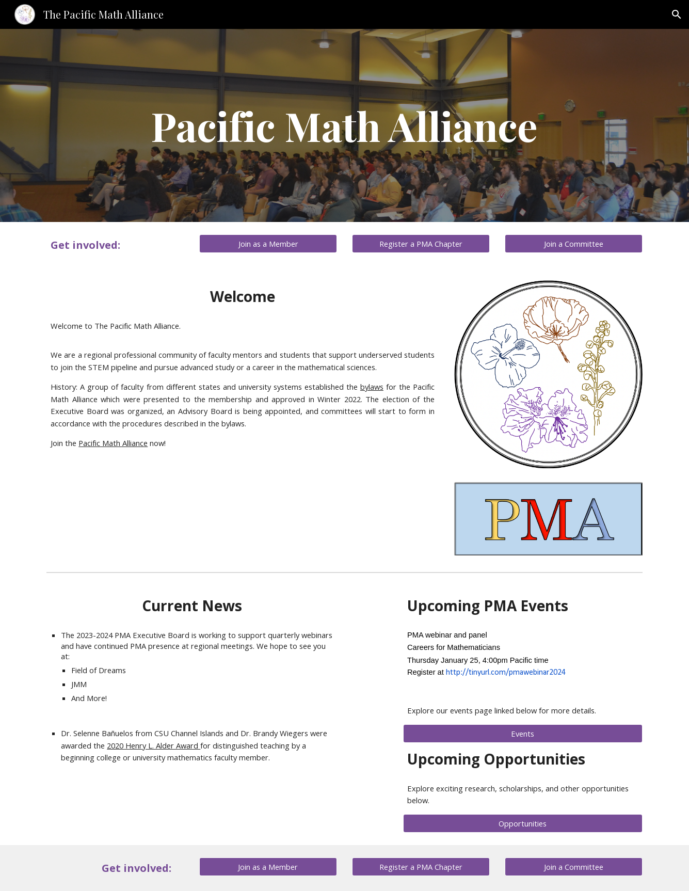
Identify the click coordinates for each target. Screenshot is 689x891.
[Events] (523, 733)
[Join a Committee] (573, 243)
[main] (344, 125)
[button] (676, 14)
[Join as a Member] (268, 243)
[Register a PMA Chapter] (420, 243)
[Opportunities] (523, 823)
